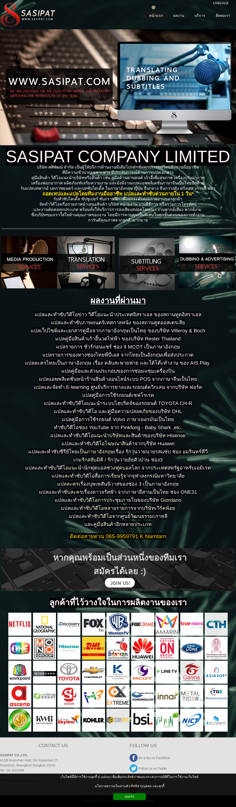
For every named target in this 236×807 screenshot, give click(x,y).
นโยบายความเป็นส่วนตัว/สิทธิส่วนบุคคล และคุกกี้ (129, 786)
